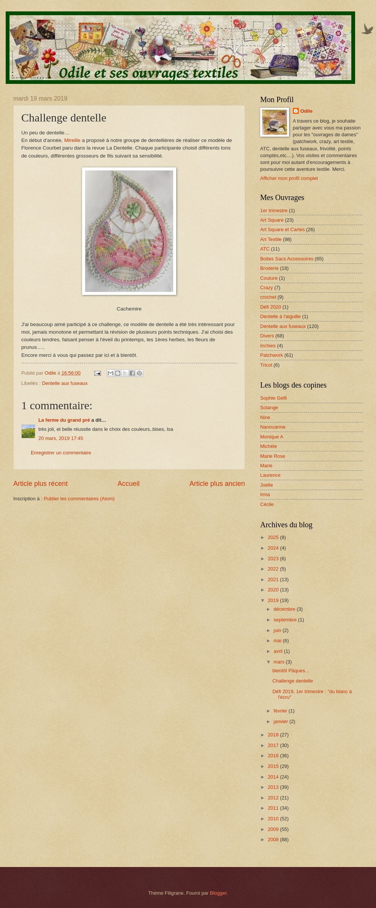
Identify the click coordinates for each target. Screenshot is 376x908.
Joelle (266, 485)
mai (278, 640)
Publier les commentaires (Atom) (79, 498)
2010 (274, 818)
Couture (269, 278)
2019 (274, 600)
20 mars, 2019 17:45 (60, 438)
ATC (265, 249)
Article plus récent (40, 483)
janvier (281, 721)
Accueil (128, 483)
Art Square (272, 220)
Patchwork (271, 355)
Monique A (271, 437)
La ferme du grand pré (64, 420)
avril (278, 651)
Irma (265, 494)
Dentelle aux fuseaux (64, 383)
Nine (265, 417)
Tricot (266, 365)
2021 (274, 579)
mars (279, 662)
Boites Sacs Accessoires (286, 259)
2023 (274, 558)
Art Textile (270, 239)
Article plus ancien (217, 483)
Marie (266, 465)
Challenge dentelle (292, 681)
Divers (267, 336)
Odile (306, 111)
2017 (274, 745)
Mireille (72, 140)
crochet (268, 297)
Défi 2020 (270, 307)
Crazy (266, 287)
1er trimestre (274, 210)
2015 (274, 766)
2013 (274, 787)
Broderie (269, 268)
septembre (285, 620)
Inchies (268, 345)
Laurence (270, 475)
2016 (274, 755)
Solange (269, 407)
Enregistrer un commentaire (61, 453)
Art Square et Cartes (282, 229)
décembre (285, 609)
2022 (274, 569)
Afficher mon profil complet (289, 178)
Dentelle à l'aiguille (280, 316)
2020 (274, 590)
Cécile (267, 504)
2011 (274, 808)
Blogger (218, 893)
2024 (274, 548)
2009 (274, 829)
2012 (274, 798)
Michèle (268, 446)
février (280, 711)
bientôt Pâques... (290, 670)
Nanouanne (273, 427)
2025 (274, 537)
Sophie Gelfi (273, 398)
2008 (274, 839)
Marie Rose (272, 456)
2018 (274, 735)
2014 (274, 777)
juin (278, 630)
